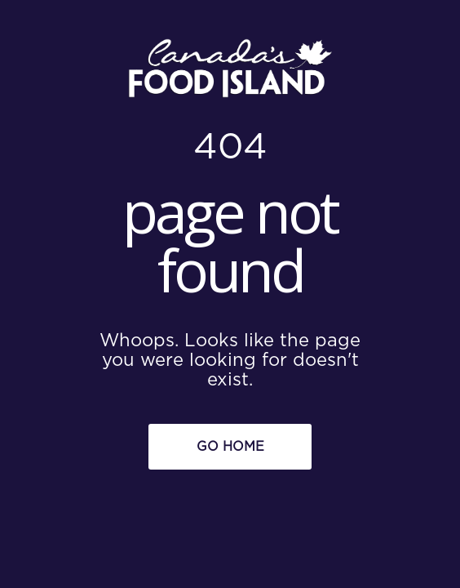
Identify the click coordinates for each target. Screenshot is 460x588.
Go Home (230, 446)
